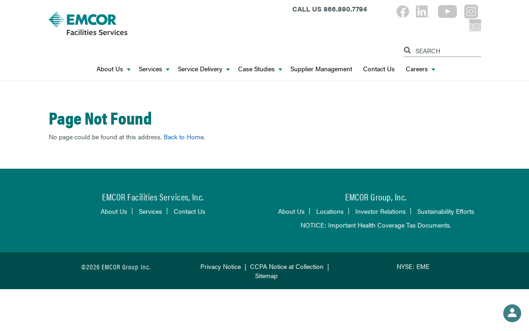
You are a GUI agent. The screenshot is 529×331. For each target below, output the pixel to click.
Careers (420, 68)
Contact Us (379, 68)
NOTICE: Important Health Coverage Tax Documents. (376, 224)
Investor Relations (380, 211)
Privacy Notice (220, 266)
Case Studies (260, 68)
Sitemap (266, 275)
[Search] (409, 48)
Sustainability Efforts (445, 211)
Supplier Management (321, 68)
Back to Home (184, 136)
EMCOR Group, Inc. (376, 196)
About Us (114, 68)
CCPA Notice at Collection (287, 266)
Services (154, 68)
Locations (330, 211)
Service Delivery (204, 68)
